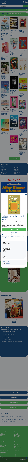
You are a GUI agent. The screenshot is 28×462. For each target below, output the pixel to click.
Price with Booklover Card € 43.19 (9, 234)
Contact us (4, 240)
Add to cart (14, 229)
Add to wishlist (14, 232)
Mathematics (7, 263)
